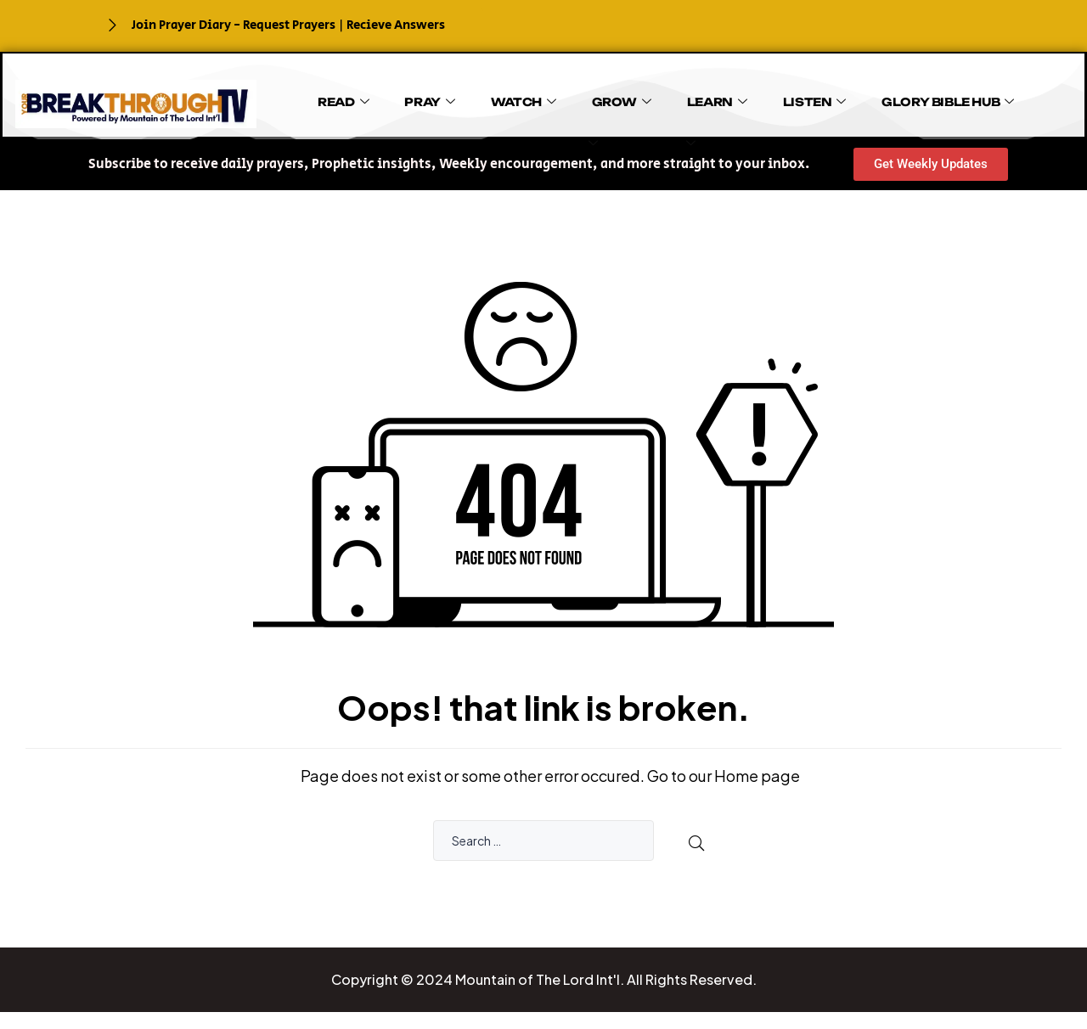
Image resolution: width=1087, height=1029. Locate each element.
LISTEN (706, 96)
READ (321, 96)
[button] (449, 165)
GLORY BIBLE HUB (823, 96)
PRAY (391, 96)
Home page (757, 775)
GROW (547, 96)
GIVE (931, 96)
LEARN (626, 96)
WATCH (467, 96)
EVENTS (668, 125)
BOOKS (1004, 96)
